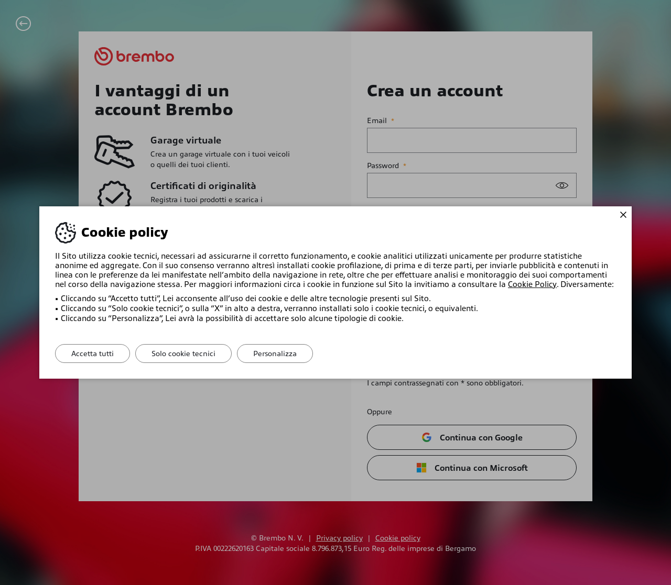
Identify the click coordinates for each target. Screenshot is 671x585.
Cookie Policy (532, 284)
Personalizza (275, 353)
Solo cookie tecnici (183, 353)
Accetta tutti (92, 353)
